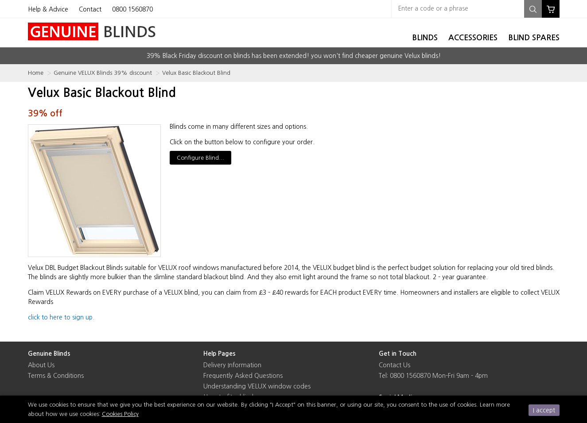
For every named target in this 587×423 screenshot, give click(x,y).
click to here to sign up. (61, 317)
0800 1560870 (132, 9)
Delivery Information (232, 365)
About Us (41, 365)
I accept (544, 410)
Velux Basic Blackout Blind (196, 73)
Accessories (473, 38)
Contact (90, 9)
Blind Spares (534, 38)
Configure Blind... (200, 158)
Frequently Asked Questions (243, 376)
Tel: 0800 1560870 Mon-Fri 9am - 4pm (433, 376)
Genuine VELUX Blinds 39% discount (103, 73)
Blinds (425, 38)
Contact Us (394, 365)
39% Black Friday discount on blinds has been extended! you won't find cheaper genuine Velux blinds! (294, 56)
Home (35, 73)
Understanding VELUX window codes (257, 386)
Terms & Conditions (56, 376)
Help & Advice (48, 9)
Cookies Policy (120, 414)
